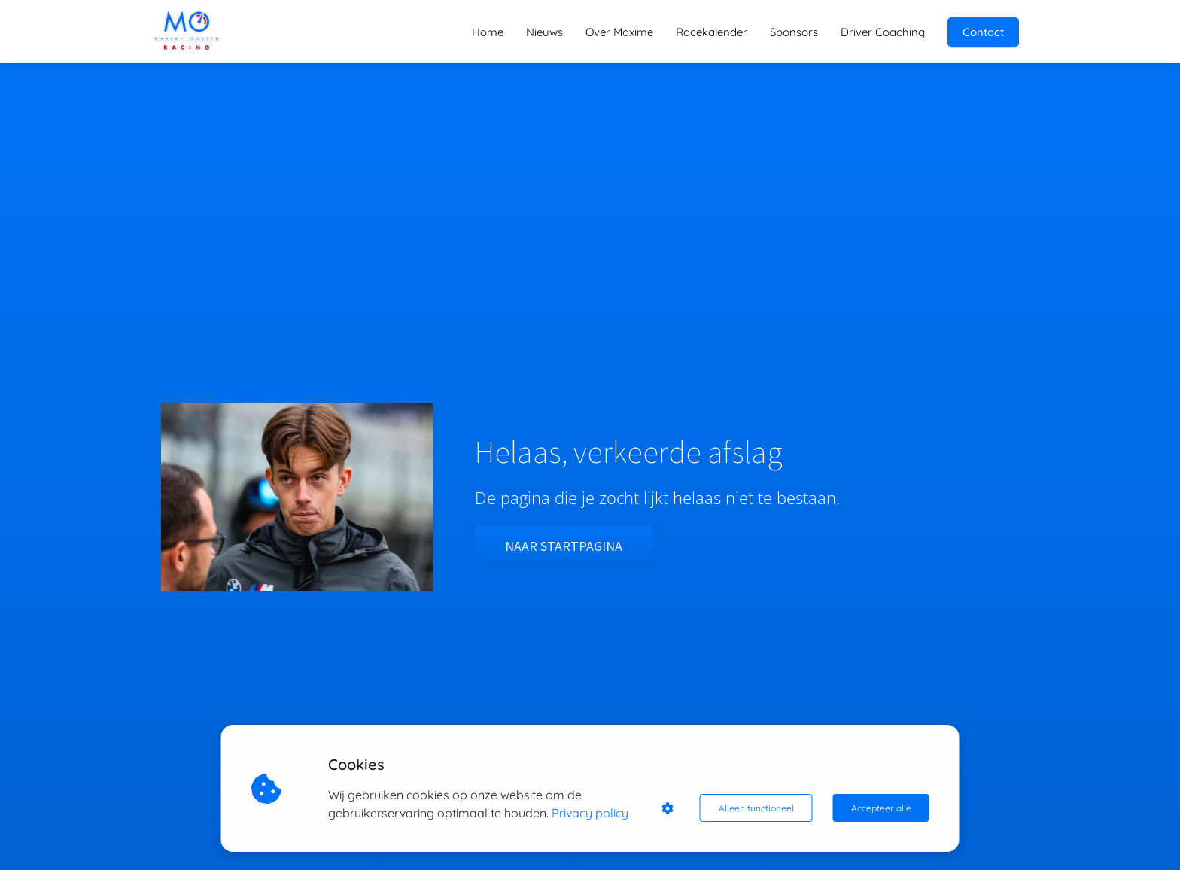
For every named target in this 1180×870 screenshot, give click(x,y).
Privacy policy (590, 812)
